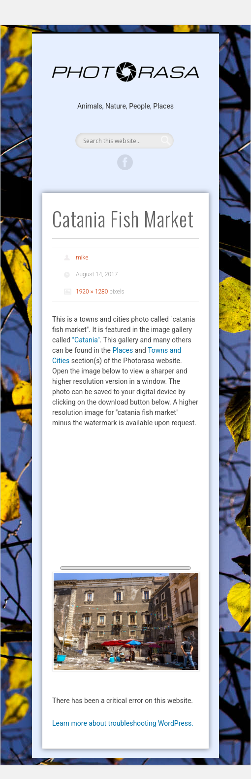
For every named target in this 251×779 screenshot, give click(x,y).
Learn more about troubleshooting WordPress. (122, 723)
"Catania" (86, 340)
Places (122, 350)
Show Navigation (125, 120)
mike (82, 257)
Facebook (125, 162)
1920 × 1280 (92, 291)
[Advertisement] (125, 499)
